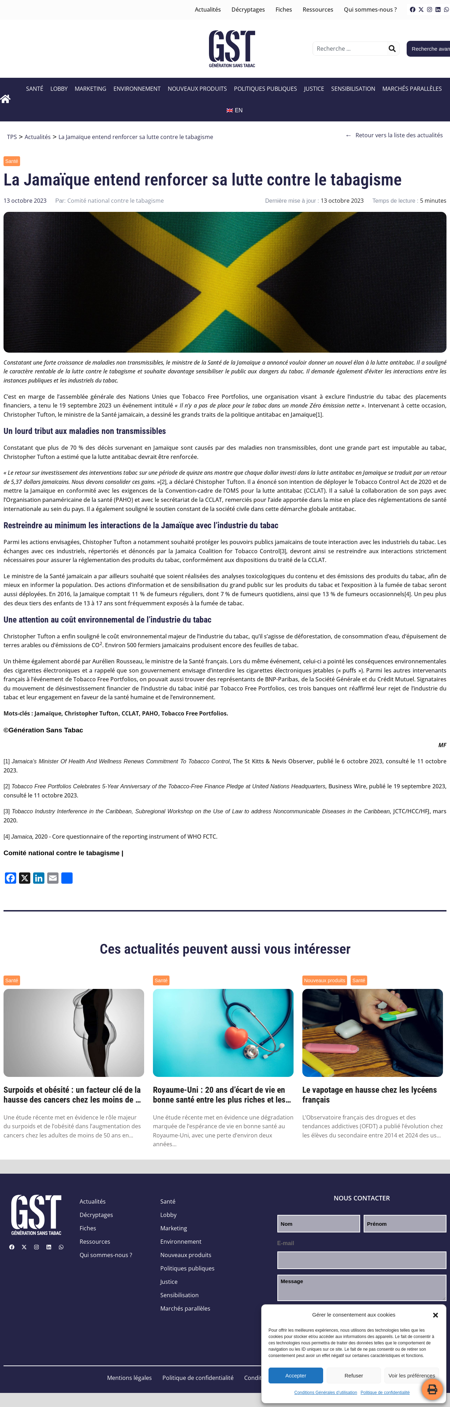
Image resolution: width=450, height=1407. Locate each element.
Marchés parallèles (412, 89)
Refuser (354, 1375)
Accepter (295, 1375)
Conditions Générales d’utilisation (325, 1392)
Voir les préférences (411, 1375)
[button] (435, 1315)
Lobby (59, 89)
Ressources (318, 9)
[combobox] (350, 48)
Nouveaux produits (197, 89)
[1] (319, 415)
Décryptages (248, 9)
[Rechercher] (392, 48)
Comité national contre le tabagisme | (63, 853)
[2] (163, 482)
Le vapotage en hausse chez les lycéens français (369, 1095)
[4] (408, 594)
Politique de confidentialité (384, 1392)
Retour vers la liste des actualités (394, 135)
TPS (12, 137)
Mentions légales (129, 1378)
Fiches (284, 9)
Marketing (90, 89)
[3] (283, 551)
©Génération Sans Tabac (43, 730)
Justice (314, 89)
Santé (34, 89)
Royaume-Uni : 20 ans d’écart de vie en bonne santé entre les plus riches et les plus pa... (219, 1095)
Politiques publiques (265, 89)
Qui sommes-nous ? (370, 9)
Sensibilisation (353, 89)
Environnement (137, 89)
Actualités (208, 9)
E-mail (285, 1243)
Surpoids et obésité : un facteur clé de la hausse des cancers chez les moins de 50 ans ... (74, 1095)
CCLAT (315, 491)
